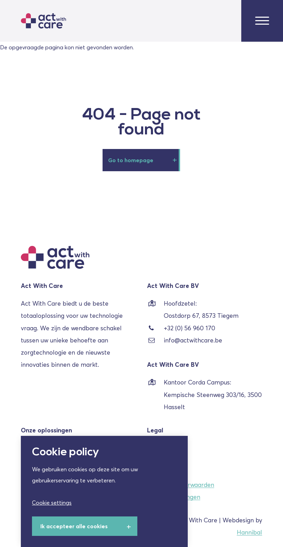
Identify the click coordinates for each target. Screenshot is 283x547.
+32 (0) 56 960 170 (181, 328)
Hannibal (249, 532)
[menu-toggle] (262, 21)
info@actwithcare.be (184, 340)
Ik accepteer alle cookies (74, 526)
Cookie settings (52, 502)
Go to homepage (130, 160)
